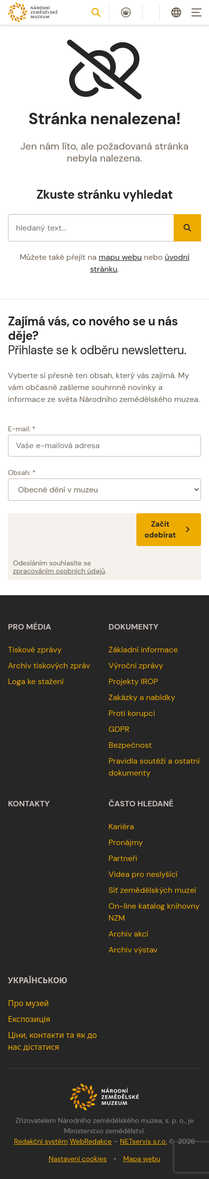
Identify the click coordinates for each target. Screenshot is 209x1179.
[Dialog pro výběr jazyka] (176, 12)
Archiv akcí (128, 934)
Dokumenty (133, 627)
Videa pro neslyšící (143, 874)
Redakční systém (41, 1141)
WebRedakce (90, 1141)
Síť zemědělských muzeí (152, 890)
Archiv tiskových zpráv (49, 665)
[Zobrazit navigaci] (196, 12)
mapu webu (120, 257)
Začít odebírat (168, 529)
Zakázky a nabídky (141, 697)
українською (37, 981)
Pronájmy (125, 842)
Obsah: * (22, 472)
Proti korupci (131, 713)
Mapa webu (142, 1158)
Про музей (28, 1003)
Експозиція (29, 1019)
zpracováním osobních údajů (59, 570)
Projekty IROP (133, 681)
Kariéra (121, 826)
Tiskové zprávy (35, 649)
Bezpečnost (130, 745)
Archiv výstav (133, 949)
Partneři (122, 858)
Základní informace (143, 649)
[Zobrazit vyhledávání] (96, 12)
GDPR (118, 729)
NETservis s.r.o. (143, 1141)
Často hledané (141, 804)
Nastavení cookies (78, 1158)
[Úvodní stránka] (33, 12)
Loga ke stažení (36, 681)
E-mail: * (21, 428)
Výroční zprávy (135, 665)
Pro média (29, 627)
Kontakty (29, 804)
